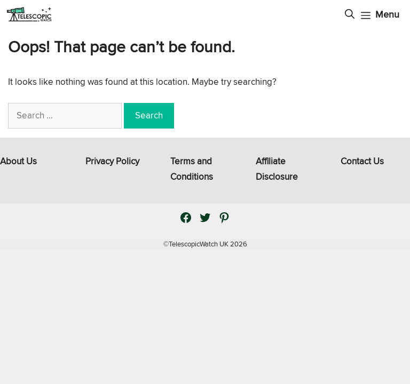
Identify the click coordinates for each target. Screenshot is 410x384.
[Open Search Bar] (350, 14)
